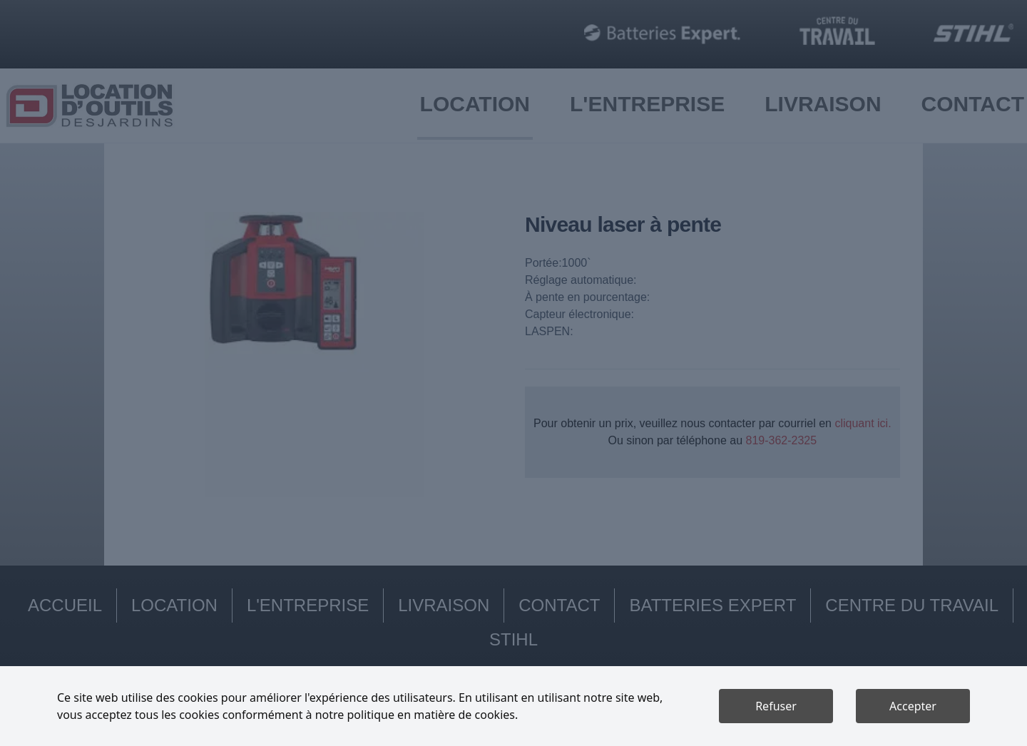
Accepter (912, 706)
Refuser (776, 706)
